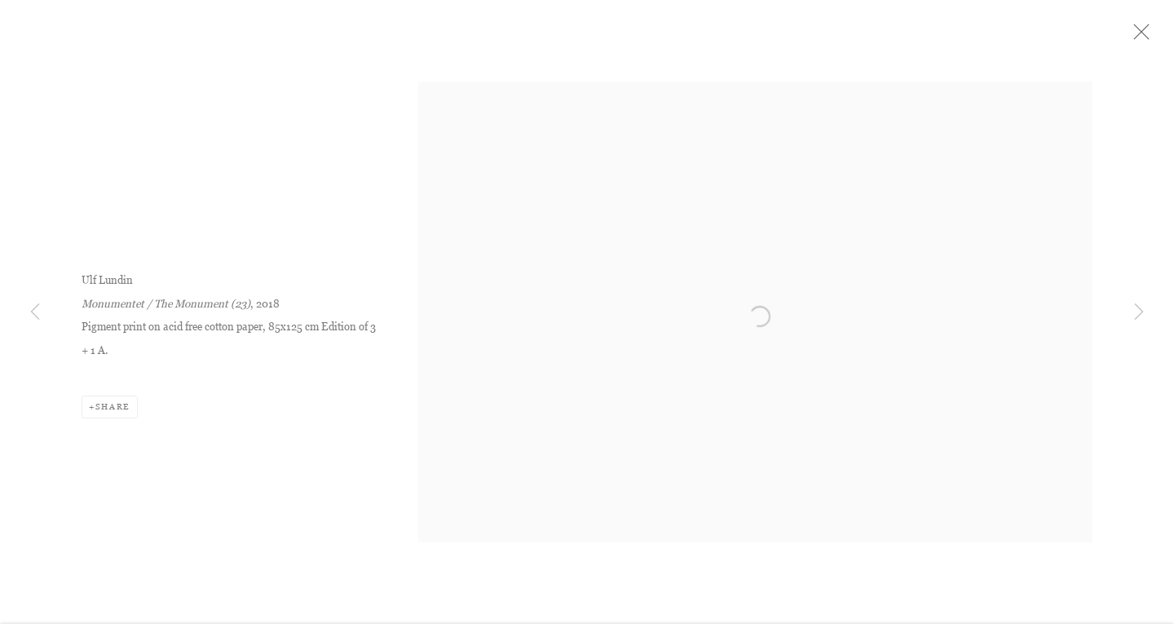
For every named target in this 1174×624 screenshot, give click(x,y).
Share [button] (112, 411)
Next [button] (1139, 312)
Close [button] (1144, 36)
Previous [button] (35, 312)
